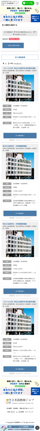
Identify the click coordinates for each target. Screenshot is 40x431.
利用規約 (15, 408)
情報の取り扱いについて (27, 408)
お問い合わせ (11, 412)
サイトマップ (29, 412)
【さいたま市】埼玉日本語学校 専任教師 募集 (19, 68)
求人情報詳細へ (20, 135)
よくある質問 (20, 412)
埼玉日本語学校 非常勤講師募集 (15, 146)
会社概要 (9, 408)
